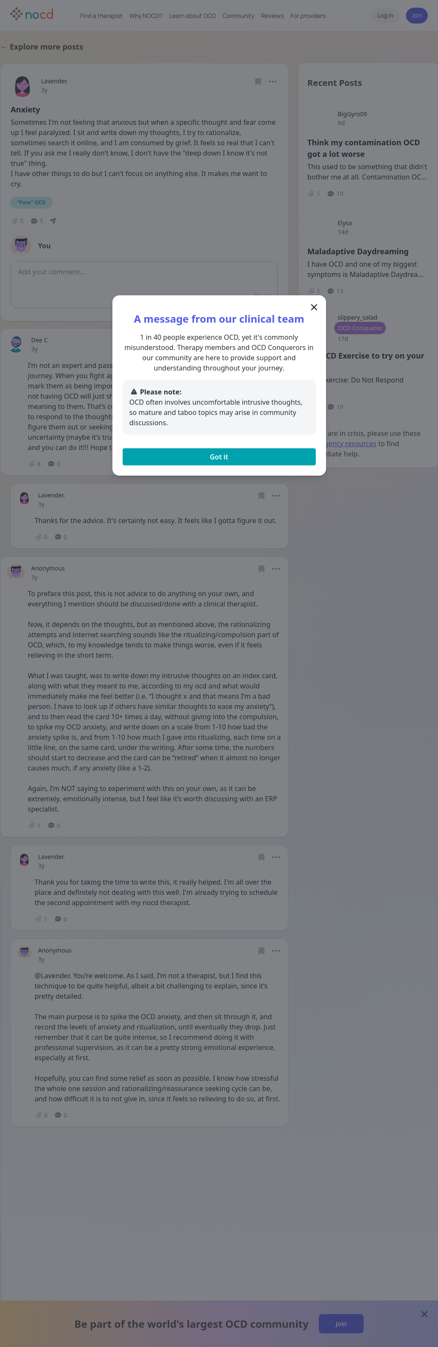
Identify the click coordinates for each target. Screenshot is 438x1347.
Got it (219, 457)
